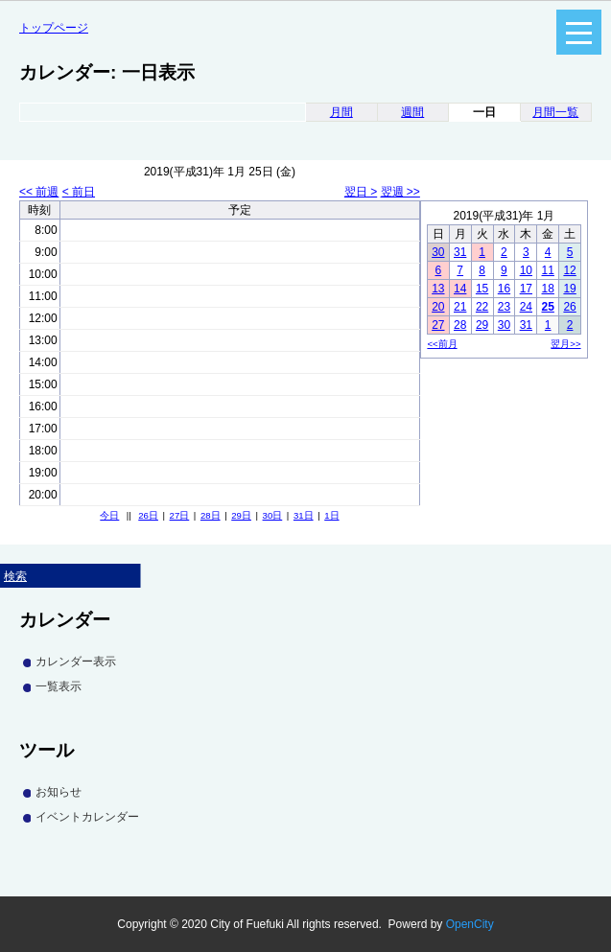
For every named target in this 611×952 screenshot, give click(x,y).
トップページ (53, 28)
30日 (273, 515)
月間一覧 (555, 112)
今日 (109, 515)
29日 (241, 515)
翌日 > (360, 191)
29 (482, 325)
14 (460, 288)
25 (548, 306)
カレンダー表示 (75, 661)
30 (438, 252)
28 (460, 325)
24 (526, 306)
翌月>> (565, 343)
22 (482, 306)
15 (482, 288)
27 (438, 325)
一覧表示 (58, 686)
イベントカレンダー (87, 817)
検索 (15, 576)
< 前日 (78, 191)
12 (569, 270)
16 (504, 288)
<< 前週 (39, 191)
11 (548, 270)
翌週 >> (400, 191)
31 (460, 252)
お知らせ (58, 792)
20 (438, 306)
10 (526, 270)
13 (438, 288)
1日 (331, 515)
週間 (412, 112)
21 (460, 306)
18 (548, 288)
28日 (210, 515)
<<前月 (442, 343)
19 (569, 288)
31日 (304, 515)
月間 (341, 112)
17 (526, 288)
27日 (180, 515)
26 (569, 306)
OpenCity (470, 924)
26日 (148, 515)
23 (504, 306)
